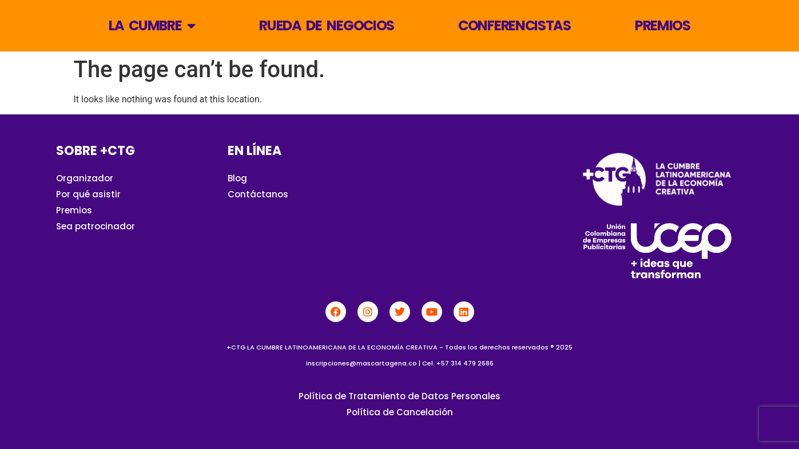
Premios (662, 25)
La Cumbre (152, 25)
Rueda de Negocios (326, 25)
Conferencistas (514, 25)
